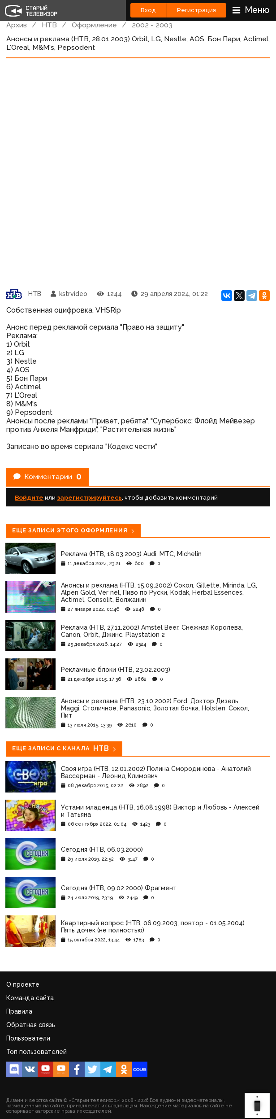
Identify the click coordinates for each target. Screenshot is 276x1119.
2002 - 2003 (152, 25)
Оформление (94, 25)
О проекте (22, 984)
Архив (16, 25)
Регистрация (196, 10)
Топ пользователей (36, 1051)
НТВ (49, 25)
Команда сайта (30, 997)
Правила (19, 1011)
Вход (148, 10)
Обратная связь (30, 1024)
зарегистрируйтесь (89, 497)
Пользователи (28, 1038)
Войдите (29, 497)
